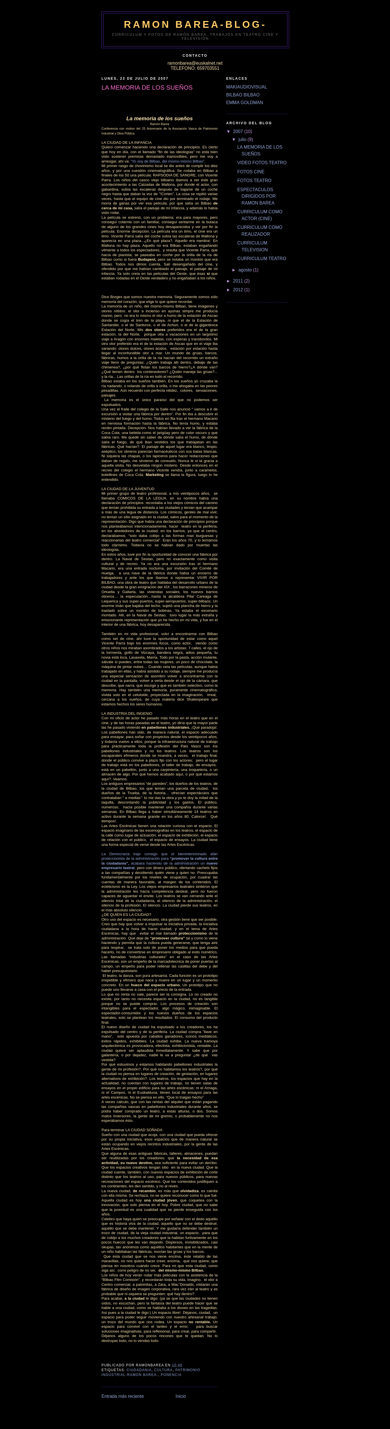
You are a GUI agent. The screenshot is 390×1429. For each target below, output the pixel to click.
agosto (245, 269)
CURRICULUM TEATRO (261, 258)
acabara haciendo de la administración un (168, 863)
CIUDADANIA (139, 1370)
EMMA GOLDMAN (244, 102)
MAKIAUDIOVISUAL (246, 87)
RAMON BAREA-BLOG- (195, 24)
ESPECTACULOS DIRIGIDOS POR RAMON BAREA (256, 196)
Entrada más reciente (122, 1396)
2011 (238, 281)
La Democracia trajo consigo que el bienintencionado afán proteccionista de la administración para (159, 856)
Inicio (180, 1396)
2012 (238, 289)
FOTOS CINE (250, 171)
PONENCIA (171, 1375)
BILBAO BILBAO (243, 94)
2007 (238, 131)
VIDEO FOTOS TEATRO (262, 162)
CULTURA (163, 1370)
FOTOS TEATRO (254, 180)
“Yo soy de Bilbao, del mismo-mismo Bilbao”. (168, 161)
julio (242, 139)
